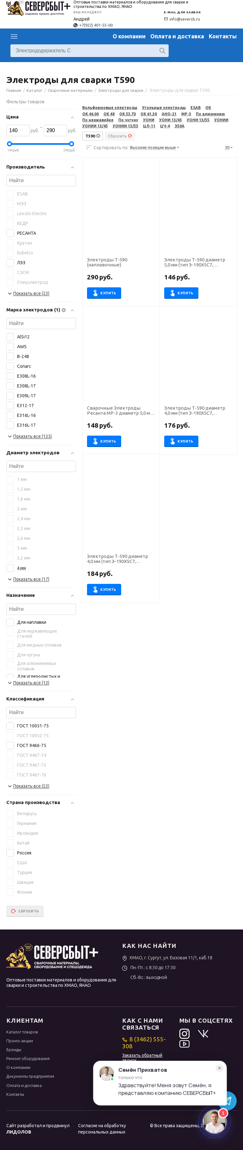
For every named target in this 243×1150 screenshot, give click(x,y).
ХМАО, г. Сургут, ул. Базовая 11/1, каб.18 (167, 957)
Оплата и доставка (177, 36)
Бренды (13, 1049)
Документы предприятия (30, 1076)
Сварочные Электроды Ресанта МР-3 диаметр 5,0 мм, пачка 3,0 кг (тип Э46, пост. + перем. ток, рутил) (120, 411)
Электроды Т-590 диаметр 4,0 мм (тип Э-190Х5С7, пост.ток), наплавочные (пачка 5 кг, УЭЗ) (117, 559)
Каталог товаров (22, 1032)
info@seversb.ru (182, 19)
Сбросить (120, 136)
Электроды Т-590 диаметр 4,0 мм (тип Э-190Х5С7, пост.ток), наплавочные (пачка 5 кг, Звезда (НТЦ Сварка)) (194, 411)
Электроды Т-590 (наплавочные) (107, 262)
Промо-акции (19, 1040)
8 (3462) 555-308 (143, 1043)
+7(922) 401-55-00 (93, 25)
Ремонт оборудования (28, 1058)
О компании (129, 36)
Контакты (223, 36)
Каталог (14, 36)
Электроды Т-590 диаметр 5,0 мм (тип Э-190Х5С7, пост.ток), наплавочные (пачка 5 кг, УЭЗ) (194, 262)
